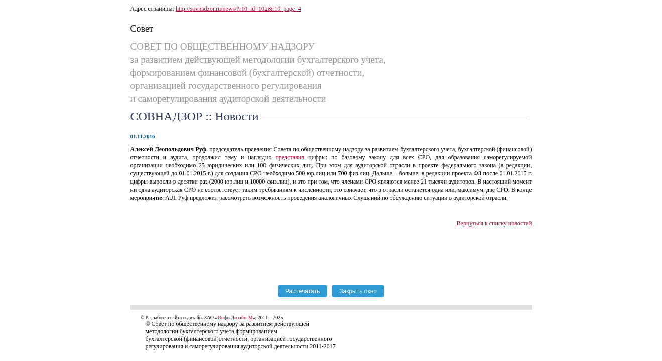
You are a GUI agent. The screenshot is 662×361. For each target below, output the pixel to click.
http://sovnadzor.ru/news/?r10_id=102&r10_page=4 (238, 8)
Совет (141, 29)
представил (289, 157)
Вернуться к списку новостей (494, 223)
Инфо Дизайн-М (235, 317)
